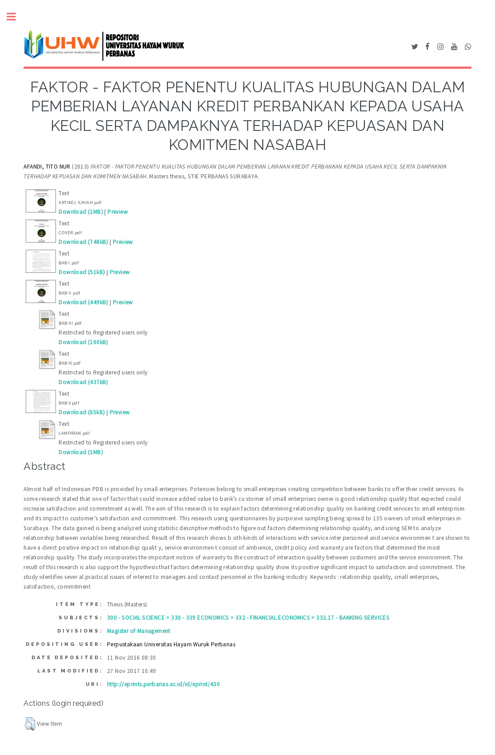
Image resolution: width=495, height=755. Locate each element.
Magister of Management (138, 631)
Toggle (16, 16)
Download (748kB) (83, 242)
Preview (117, 212)
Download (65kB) (82, 412)
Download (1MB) (81, 212)
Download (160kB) (83, 342)
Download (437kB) (83, 382)
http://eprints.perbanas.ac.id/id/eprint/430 (163, 684)
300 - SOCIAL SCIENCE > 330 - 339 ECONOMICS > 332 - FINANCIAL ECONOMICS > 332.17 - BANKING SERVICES (248, 617)
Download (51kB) (82, 272)
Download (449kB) (83, 302)
